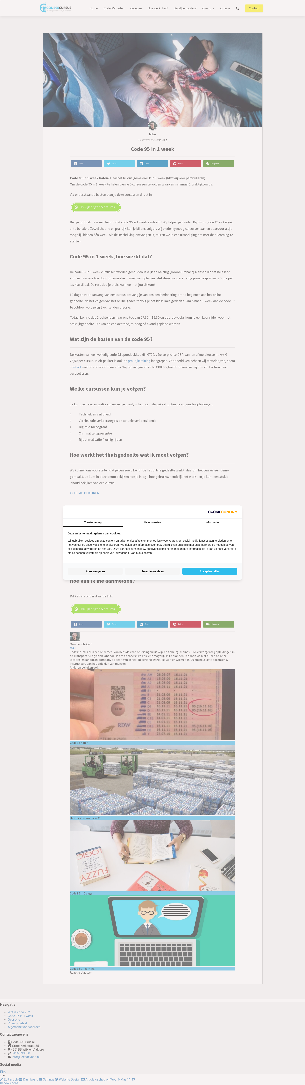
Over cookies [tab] (152, 522)
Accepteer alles (210, 571)
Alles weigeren (95, 571)
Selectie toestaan (152, 571)
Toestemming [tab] (93, 522)
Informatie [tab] (212, 522)
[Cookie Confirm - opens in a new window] (222, 512)
